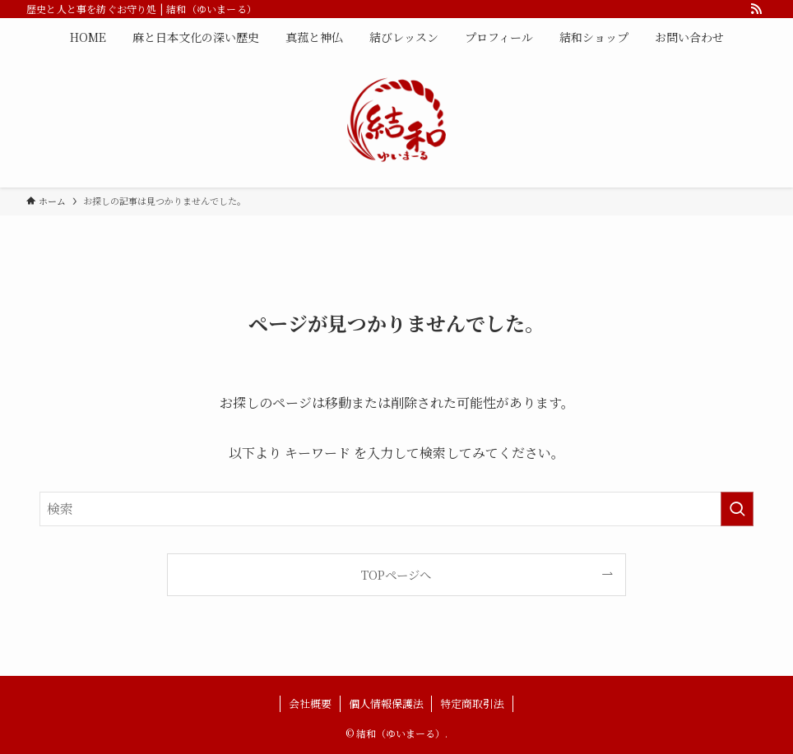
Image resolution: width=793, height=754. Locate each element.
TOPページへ (396, 574)
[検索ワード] (396, 509)
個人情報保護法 (386, 703)
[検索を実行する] (737, 509)
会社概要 (310, 703)
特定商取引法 (472, 703)
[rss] (756, 9)
